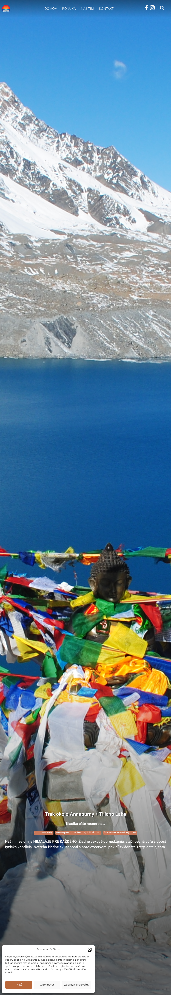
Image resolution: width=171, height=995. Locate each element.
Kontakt (106, 8)
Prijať (18, 984)
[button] (89, 949)
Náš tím (87, 8)
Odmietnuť (47, 984)
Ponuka (69, 8)
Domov (50, 8)
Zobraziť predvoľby (76, 984)
